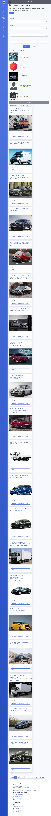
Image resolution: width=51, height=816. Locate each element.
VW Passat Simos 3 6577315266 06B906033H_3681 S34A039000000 (16, 578)
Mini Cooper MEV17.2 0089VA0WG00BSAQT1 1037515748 (18, 377)
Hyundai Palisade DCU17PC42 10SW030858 (20, 210)
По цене (33, 105)
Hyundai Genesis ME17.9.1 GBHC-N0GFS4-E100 (18, 310)
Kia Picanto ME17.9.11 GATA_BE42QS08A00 (17, 609)
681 (37, 777)
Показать (26, 46)
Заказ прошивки (18, 794)
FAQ (15, 805)
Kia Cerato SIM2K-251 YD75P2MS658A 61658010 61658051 (19, 410)
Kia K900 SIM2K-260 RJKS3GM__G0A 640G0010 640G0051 (19, 177)
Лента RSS (29, 102)
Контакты (16, 811)
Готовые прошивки (19, 798)
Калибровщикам (18, 806)
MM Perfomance (23, 75)
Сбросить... (33, 46)
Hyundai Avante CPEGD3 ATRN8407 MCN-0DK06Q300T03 (18, 344)
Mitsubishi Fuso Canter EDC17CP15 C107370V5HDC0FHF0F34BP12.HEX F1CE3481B (21, 678)
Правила (16, 808)
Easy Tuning (32, 2)
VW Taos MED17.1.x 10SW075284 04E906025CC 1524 (19, 110)
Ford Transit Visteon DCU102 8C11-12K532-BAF (19, 143)
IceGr (21, 66)
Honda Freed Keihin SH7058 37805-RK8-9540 (19, 476)
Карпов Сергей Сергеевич (25, 85)
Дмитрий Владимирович (25, 56)
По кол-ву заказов (24, 105)
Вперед (42, 777)
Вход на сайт (17, 800)
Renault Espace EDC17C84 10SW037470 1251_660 (19, 709)
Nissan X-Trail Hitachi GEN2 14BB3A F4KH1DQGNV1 (19, 743)
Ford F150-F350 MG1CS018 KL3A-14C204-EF (19, 643)
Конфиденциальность (20, 810)
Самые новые (13, 105)
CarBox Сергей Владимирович (26, 95)
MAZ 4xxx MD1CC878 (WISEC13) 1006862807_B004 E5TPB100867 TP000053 (20, 544)
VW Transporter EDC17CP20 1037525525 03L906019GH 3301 (19, 244)
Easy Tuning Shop (25, 787)
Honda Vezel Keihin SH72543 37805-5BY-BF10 (19, 509)
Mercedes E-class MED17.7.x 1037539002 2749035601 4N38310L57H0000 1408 (19, 277)
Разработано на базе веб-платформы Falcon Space (25, 790)
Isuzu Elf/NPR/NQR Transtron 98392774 (19, 443)
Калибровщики (18, 796)
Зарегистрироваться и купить (20, 136)
